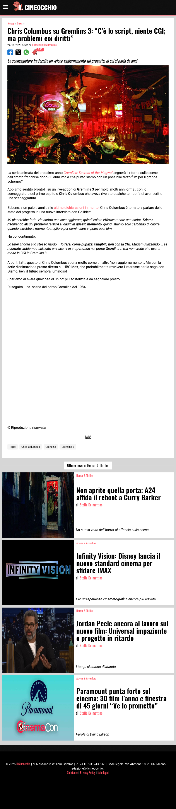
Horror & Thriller (84, 475)
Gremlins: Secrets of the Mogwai (88, 173)
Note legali (103, 772)
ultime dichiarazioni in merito (76, 208)
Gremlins (51, 446)
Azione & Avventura (86, 543)
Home (11, 23)
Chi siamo (72, 772)
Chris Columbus (30, 446)
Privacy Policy (87, 772)
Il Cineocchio (23, 763)
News (19, 23)
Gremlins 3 (68, 446)
